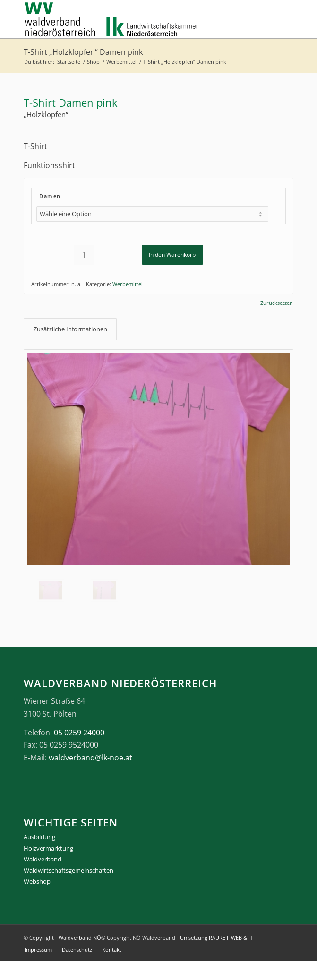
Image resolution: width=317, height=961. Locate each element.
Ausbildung (39, 837)
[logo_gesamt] (131, 19)
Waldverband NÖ (80, 937)
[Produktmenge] (84, 255)
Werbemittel (127, 283)
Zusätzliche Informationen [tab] (70, 329)
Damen (50, 196)
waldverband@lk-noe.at (90, 757)
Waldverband (42, 859)
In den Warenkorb (172, 255)
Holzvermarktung (48, 848)
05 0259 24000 (79, 732)
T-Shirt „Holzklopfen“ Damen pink (83, 52)
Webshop (37, 881)
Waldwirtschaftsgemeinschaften (68, 870)
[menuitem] (38, 949)
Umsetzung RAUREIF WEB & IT (216, 937)
